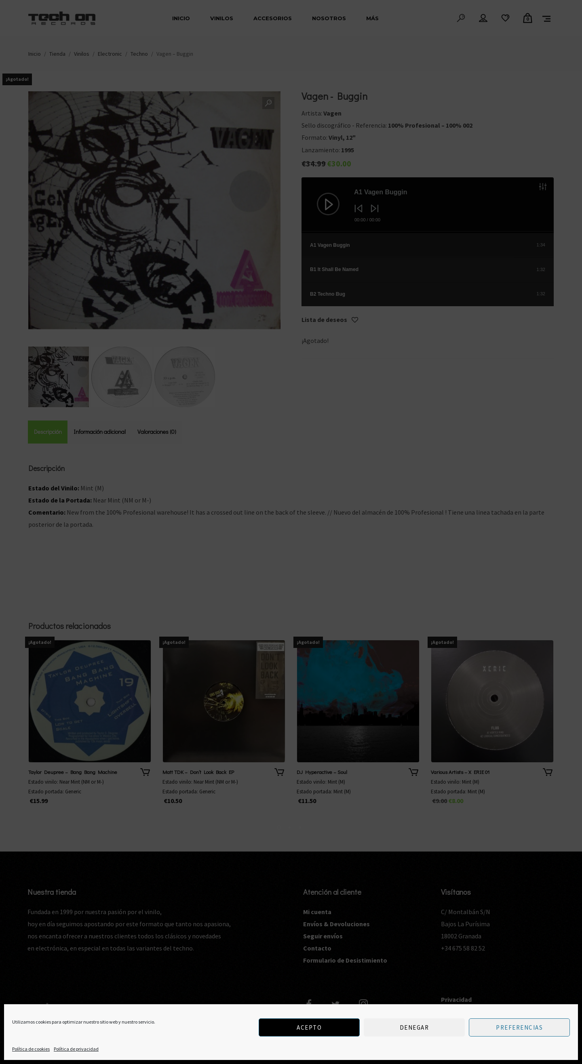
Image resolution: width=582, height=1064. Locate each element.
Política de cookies (31, 1049)
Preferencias (519, 1027)
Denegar (414, 1027)
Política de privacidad (76, 1049)
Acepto (309, 1027)
